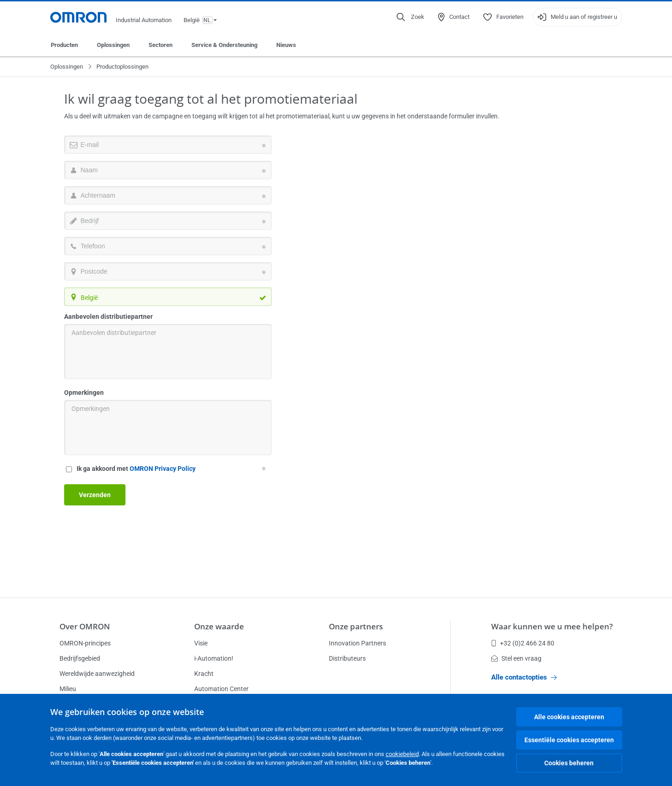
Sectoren (160, 44)
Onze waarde (219, 626)
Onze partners (356, 626)
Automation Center (221, 688)
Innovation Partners (357, 643)
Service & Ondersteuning (224, 44)
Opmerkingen (84, 392)
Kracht (204, 673)
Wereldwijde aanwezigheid (97, 673)
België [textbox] (89, 297)
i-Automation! (213, 658)
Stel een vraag (516, 658)
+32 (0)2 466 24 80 (522, 643)
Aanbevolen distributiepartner (108, 316)
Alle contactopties (524, 677)
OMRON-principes (85, 643)
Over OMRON (84, 626)
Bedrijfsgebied (79, 658)
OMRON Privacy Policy (163, 468)
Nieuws (286, 44)
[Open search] (410, 17)
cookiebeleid (402, 754)
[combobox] (168, 296)
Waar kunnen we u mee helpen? (552, 626)
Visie (201, 643)
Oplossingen (113, 44)
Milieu (67, 688)
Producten (64, 44)
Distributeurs (347, 658)
